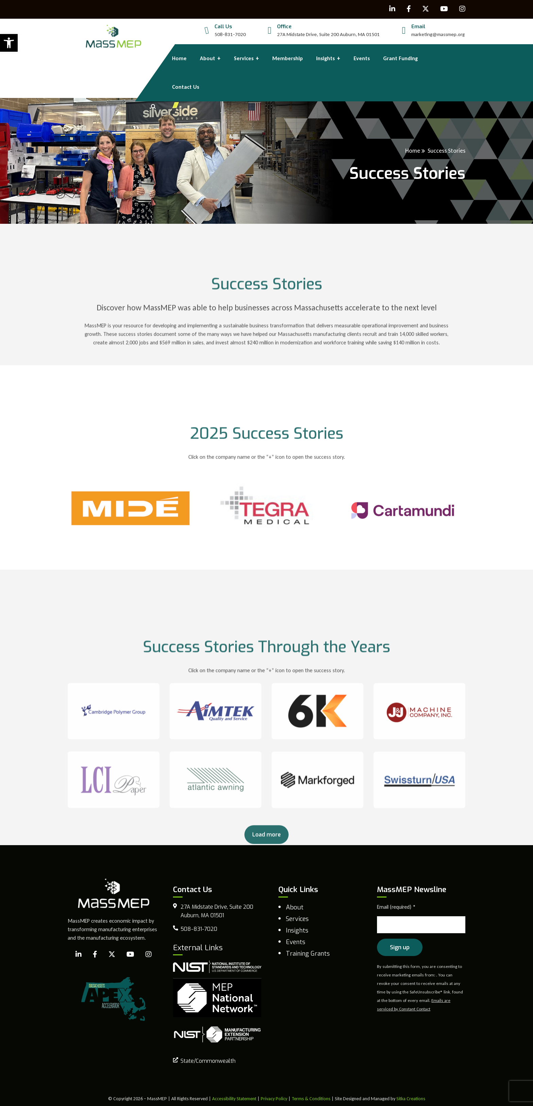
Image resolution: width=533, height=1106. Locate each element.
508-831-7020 (230, 34)
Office (284, 26)
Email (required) (396, 907)
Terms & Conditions (311, 1099)
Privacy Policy (274, 1099)
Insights (297, 930)
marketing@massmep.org (438, 34)
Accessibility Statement (234, 1099)
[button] (9, 43)
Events (295, 942)
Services (297, 919)
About (295, 907)
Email (418, 26)
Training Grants (308, 954)
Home (412, 150)
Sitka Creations (410, 1099)
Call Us (223, 26)
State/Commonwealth (208, 1061)
